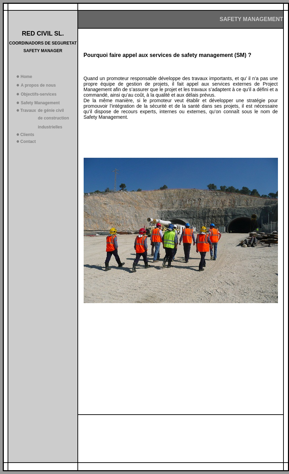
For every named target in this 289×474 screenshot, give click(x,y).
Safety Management (40, 102)
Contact (28, 141)
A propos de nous (38, 85)
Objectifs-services (38, 94)
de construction (53, 118)
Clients (27, 134)
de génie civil (51, 110)
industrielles (50, 127)
